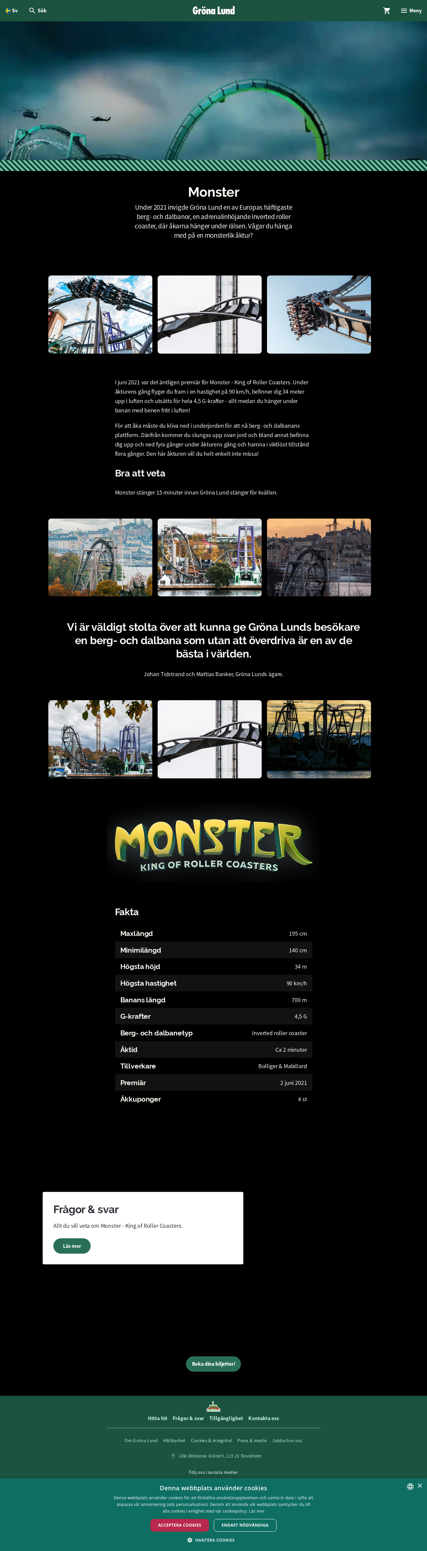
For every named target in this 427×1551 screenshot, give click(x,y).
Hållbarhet (174, 1440)
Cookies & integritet (211, 1440)
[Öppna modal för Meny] (411, 10)
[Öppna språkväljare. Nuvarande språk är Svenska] (11, 10)
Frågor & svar (188, 1418)
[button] (213, 1540)
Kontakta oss (263, 1418)
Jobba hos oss (287, 1440)
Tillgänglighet (226, 1418)
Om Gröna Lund (141, 1440)
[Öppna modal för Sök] (37, 10)
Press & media (252, 1440)
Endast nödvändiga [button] (245, 1525)
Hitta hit (157, 1418)
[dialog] (213, 1514)
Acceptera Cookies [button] (179, 1525)
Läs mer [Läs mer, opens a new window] (257, 1511)
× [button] (419, 1486)
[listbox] (410, 1486)
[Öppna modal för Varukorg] (387, 10)
